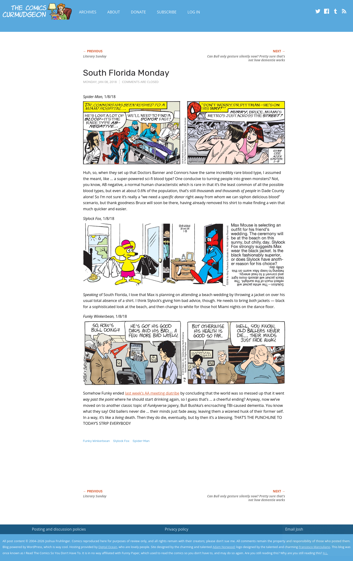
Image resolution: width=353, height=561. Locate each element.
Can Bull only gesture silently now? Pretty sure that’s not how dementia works (246, 58)
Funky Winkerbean (96, 441)
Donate (138, 12)
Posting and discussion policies (59, 529)
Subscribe (166, 12)
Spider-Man (141, 441)
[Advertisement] (168, 471)
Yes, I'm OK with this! (313, 543)
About (113, 12)
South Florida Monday (126, 73)
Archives (87, 12)
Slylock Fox (121, 441)
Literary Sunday (94, 56)
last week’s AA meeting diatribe (152, 393)
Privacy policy (176, 529)
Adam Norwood (224, 547)
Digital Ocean (108, 547)
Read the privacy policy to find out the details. (311, 531)
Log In (193, 12)
